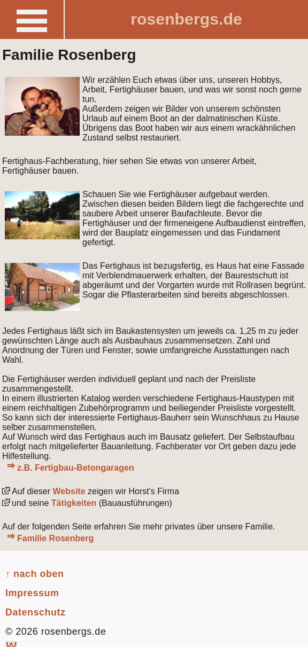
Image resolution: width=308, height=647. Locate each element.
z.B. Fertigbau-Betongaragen (75, 467)
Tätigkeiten (73, 503)
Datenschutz (35, 612)
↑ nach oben (34, 573)
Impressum (32, 593)
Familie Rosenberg (55, 538)
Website (68, 491)
